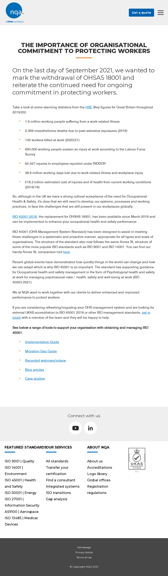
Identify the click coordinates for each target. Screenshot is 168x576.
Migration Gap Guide (41, 351)
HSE (88, 107)
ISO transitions (58, 493)
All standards (57, 461)
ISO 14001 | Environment (16, 471)
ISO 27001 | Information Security (22, 502)
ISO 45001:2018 (24, 216)
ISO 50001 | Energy (20, 493)
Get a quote (141, 13)
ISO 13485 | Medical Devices (21, 521)
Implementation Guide (42, 342)
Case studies (35, 378)
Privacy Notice (84, 552)
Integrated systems (63, 486)
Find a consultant (60, 480)
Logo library (97, 474)
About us (95, 461)
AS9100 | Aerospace (22, 512)
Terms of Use (84, 557)
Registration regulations (97, 489)
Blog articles (34, 370)
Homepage (84, 547)
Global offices (99, 480)
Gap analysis (56, 499)
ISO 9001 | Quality (19, 461)
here (66, 252)
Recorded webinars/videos (45, 360)
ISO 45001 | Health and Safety (20, 483)
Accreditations (99, 468)
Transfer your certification (57, 471)
